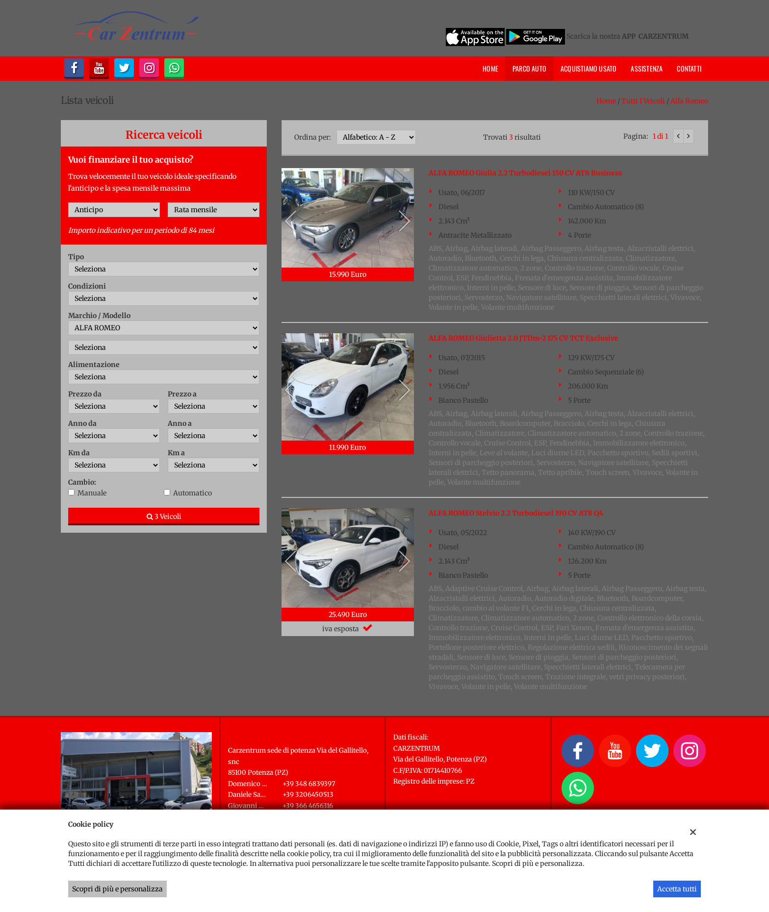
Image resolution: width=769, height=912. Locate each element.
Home (490, 68)
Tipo (76, 256)
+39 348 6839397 (308, 784)
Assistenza (647, 68)
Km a (176, 452)
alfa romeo (689, 101)
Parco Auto (529, 68)
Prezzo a (182, 394)
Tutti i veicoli (643, 101)
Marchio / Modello (99, 315)
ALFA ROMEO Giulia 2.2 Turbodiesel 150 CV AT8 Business (525, 173)
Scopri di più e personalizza (117, 889)
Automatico (192, 493)
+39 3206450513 (307, 794)
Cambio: (82, 482)
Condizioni (87, 286)
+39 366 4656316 (307, 806)
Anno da (82, 423)
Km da (79, 452)
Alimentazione (94, 364)
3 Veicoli (164, 516)
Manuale (92, 493)
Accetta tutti (677, 889)
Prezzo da (85, 394)
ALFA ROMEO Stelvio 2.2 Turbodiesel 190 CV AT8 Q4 (516, 513)
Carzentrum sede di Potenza (283, 738)
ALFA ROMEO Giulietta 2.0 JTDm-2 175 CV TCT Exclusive (523, 338)
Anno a (180, 423)
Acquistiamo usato (588, 68)
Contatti (689, 68)
